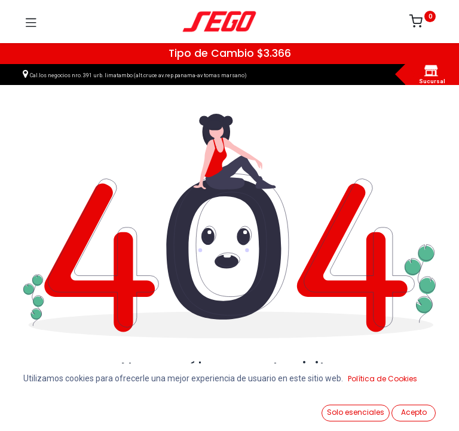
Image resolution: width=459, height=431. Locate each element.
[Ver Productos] (39, 408)
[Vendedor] (420, 408)
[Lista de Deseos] (293, 407)
